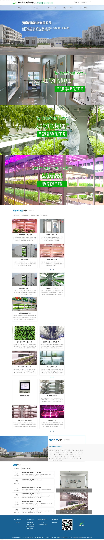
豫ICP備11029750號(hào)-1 (62, 537)
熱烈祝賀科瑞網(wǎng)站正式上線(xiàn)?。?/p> (74, 490)
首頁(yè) (20, 8)
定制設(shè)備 (44, 215)
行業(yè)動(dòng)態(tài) (26, 469)
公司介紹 (18, 522)
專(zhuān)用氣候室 (35, 215)
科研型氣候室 (16, 215)
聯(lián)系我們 (84, 8)
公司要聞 (17, 468)
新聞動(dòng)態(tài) (67, 8)
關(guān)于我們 (52, 8)
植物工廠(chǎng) (25, 215)
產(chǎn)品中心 (36, 8)
